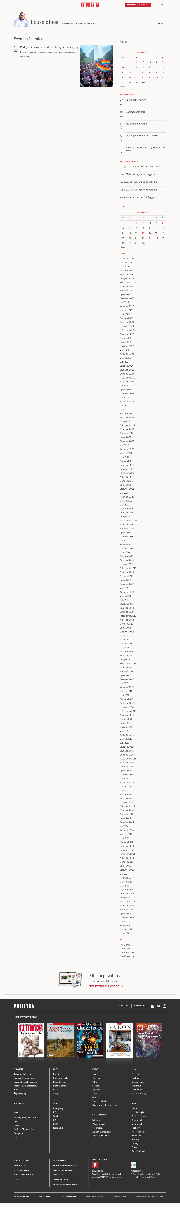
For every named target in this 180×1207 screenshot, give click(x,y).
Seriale (95, 1086)
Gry (94, 1097)
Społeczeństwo (139, 1116)
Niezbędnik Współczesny (25, 1086)
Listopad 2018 (127, 612)
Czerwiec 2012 (127, 917)
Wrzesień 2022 (127, 429)
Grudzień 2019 (127, 560)
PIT (54, 1112)
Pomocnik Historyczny (24, 1078)
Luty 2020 (125, 552)
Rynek (55, 1104)
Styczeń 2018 (126, 652)
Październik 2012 (128, 902)
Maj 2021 (124, 493)
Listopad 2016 (127, 707)
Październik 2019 (128, 568)
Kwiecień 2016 (127, 735)
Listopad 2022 (127, 421)
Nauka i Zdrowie (99, 1115)
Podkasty (136, 1128)
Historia (135, 1108)
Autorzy (135, 1139)
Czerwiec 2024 (127, 346)
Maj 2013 (124, 874)
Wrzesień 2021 (127, 477)
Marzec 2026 (126, 263)
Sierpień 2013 (126, 862)
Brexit (56, 1074)
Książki (95, 1074)
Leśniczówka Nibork (68, 1197)
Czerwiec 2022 (127, 441)
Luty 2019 (124, 600)
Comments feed (127, 952)
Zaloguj (160, 5)
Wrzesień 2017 (127, 667)
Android (99, 1171)
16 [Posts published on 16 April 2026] (143, 72)
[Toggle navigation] (17, 5)
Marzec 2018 (126, 644)
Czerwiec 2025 (127, 298)
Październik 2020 (128, 521)
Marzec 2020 (126, 548)
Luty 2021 (124, 505)
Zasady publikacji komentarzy (65, 1166)
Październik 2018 (128, 616)
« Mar (122, 87)
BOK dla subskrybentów (24, 1175)
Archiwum (137, 1135)
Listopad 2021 (126, 469)
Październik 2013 (128, 854)
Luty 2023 (125, 410)
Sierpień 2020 (127, 529)
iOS (93, 1171)
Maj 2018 (124, 636)
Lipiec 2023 (125, 390)
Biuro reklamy (20, 1166)
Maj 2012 (124, 921)
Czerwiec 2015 (127, 775)
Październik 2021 (128, 473)
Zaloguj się (125, 944)
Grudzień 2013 (127, 846)
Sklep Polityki (138, 1151)
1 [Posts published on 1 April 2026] (136, 62)
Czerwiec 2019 (127, 584)
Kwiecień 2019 (127, 592)
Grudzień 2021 (127, 465)
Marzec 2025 (126, 310)
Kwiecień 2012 (127, 925)
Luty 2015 (124, 790)
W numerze (18, 1069)
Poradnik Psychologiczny (25, 1082)
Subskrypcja (139, 1006)
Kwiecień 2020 (127, 544)
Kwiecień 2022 (127, 449)
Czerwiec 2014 (127, 822)
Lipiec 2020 (125, 533)
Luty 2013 (124, 886)
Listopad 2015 (126, 755)
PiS (15, 1121)
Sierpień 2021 (126, 481)
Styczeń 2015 (126, 794)
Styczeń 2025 (126, 318)
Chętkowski (137, 1090)
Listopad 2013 (127, 850)
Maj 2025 (124, 302)
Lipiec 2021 (125, 485)
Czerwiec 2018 (127, 632)
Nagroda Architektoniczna (104, 1105)
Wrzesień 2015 (127, 763)
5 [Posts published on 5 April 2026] (162, 62)
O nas (134, 1147)
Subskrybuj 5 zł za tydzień (104, 986)
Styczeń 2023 (126, 413)
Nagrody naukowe (100, 1135)
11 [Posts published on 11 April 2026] (156, 67)
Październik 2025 (128, 283)
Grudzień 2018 (127, 608)
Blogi (134, 1069)
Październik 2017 (128, 664)
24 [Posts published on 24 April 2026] (150, 78)
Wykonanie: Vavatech (119, 1197)
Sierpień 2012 (126, 910)
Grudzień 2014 (127, 798)
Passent (135, 1074)
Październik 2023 (128, 378)
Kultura (95, 1069)
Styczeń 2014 (126, 842)
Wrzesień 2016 (127, 715)
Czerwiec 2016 (127, 727)
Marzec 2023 (126, 406)
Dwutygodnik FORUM (21, 1197)
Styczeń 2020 (126, 556)
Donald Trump (60, 1082)
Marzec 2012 (126, 929)
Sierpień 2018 (126, 624)
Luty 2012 (124, 933)
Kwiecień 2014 (127, 830)
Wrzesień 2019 (127, 572)
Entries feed (125, 948)
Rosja (55, 1090)
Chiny (55, 1093)
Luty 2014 (124, 838)
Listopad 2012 (126, 898)
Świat (55, 1069)
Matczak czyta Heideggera (140, 174)
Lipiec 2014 (125, 818)
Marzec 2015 (126, 787)
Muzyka (96, 1078)
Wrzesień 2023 (127, 382)
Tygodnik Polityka (22, 1074)
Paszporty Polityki (101, 1101)
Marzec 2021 (126, 501)
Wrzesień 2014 (127, 810)
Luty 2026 (125, 267)
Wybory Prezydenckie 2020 (26, 1117)
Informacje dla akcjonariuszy (66, 1184)
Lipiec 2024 (125, 342)
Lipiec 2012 (125, 914)
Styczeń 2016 (126, 747)
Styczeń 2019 (126, 604)
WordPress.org (127, 956)
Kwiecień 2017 (127, 687)
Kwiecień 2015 (127, 783)
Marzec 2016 (126, 739)
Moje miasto (137, 1124)
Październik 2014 (128, 806)
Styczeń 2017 (126, 699)
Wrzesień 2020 (127, 525)
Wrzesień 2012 (127, 906)
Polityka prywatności (62, 1170)
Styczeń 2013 (126, 890)
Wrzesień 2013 (127, 858)
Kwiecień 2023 (127, 402)
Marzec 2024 (126, 358)
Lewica (17, 1125)
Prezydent (19, 1133)
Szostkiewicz (138, 1082)
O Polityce (18, 1180)
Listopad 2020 (127, 517)
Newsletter (123, 1006)
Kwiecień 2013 (127, 878)
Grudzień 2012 (127, 894)
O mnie (160, 24)
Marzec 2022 (126, 453)
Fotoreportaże (138, 1132)
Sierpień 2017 (126, 671)
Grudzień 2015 (127, 751)
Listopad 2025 (127, 279)
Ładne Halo (100, 1197)
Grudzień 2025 (127, 275)
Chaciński (136, 1086)
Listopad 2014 (126, 802)
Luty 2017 (124, 695)
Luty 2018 (124, 648)
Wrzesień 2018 (127, 620)
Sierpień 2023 (126, 386)
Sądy (16, 1137)
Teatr (94, 1093)
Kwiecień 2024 (127, 354)
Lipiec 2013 (125, 866)
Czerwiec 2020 (127, 537)
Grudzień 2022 (127, 417)
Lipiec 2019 (125, 580)
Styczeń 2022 (126, 461)
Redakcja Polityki (21, 1161)
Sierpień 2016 (126, 719)
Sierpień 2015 (126, 767)
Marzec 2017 (126, 691)
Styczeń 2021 (126, 509)
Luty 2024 (125, 362)
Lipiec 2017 (125, 675)
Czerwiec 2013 (127, 870)
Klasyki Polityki (139, 1120)
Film (94, 1082)
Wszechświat (98, 1124)
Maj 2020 (124, 540)
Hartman (136, 1078)
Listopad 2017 (126, 660)
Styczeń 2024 (126, 366)
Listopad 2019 (127, 564)
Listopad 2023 (127, 374)
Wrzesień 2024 (127, 334)
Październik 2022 (128, 425)
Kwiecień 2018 (127, 640)
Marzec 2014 (126, 834)
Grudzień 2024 (127, 322)
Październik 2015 (128, 759)
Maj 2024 (124, 350)
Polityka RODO (59, 1175)
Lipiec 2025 (125, 294)
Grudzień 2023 (127, 370)
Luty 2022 (125, 457)
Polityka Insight (45, 1197)
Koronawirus (19, 1104)
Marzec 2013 (126, 882)
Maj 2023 (124, 398)
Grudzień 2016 (127, 703)
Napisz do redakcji (21, 1170)
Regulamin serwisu (61, 1161)
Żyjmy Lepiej (20, 1093)
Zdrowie (96, 1120)
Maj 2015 (124, 779)
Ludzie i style (138, 1112)
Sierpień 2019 (126, 576)
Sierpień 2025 (126, 290)
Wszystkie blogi (139, 1093)
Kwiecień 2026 (127, 259)
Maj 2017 (124, 683)
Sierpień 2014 (126, 814)
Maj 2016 (124, 731)
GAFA (55, 1124)
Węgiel (56, 1116)
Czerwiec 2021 (127, 489)
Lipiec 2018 (125, 628)
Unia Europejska (60, 1078)
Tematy (135, 1143)
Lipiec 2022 (125, 437)
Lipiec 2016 (125, 723)
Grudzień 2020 (127, 513)
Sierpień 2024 (126, 338)
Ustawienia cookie (60, 1180)
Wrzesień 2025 (127, 286)
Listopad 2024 (127, 326)
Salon (16, 1090)
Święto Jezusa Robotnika (145, 166)
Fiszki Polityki (137, 1171)
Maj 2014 (124, 826)
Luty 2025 (125, 314)
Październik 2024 (128, 330)
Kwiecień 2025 (127, 306)
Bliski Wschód (59, 1086)
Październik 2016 (128, 711)
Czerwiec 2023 (127, 394)
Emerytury (58, 1108)
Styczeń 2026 (126, 271)
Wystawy (96, 1090)
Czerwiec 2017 (127, 679)
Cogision (93, 1197)
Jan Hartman (25, 57)
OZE (55, 1120)
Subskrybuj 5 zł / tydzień (138, 5)
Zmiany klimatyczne (101, 1132)
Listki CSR (58, 1128)
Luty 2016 (124, 743)
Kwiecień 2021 (127, 497)
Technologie (98, 1128)
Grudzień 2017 (127, 656)
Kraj (16, 1113)
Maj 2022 (124, 445)
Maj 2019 (124, 588)
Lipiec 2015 (125, 771)
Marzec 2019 (126, 596)
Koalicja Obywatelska (24, 1129)
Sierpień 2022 (126, 433)
